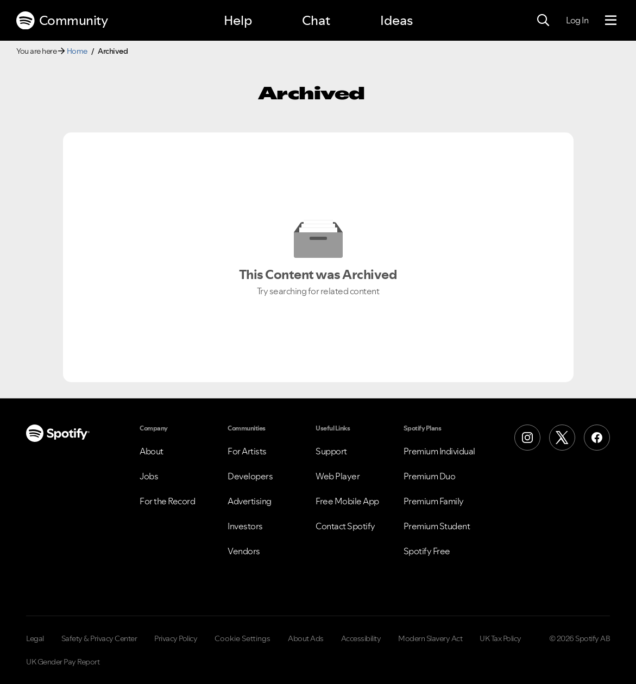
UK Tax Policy (500, 638)
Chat (316, 20)
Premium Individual (439, 451)
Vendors (244, 551)
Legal (35, 638)
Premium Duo (430, 476)
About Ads (306, 638)
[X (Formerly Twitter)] (562, 438)
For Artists (247, 451)
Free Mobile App (347, 501)
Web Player (338, 476)
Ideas (396, 20)
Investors (245, 526)
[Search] (543, 21)
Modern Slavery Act (430, 638)
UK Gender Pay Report (62, 662)
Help (238, 20)
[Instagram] (527, 438)
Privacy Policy (175, 638)
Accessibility (361, 638)
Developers (250, 476)
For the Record (167, 501)
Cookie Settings (242, 638)
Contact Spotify (345, 526)
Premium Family (434, 501)
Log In (577, 20)
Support (331, 451)
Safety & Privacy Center (99, 638)
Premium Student (437, 526)
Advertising (250, 501)
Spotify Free (427, 551)
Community (62, 20)
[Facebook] (597, 438)
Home (77, 51)
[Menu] (611, 20)
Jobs (149, 476)
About (151, 451)
